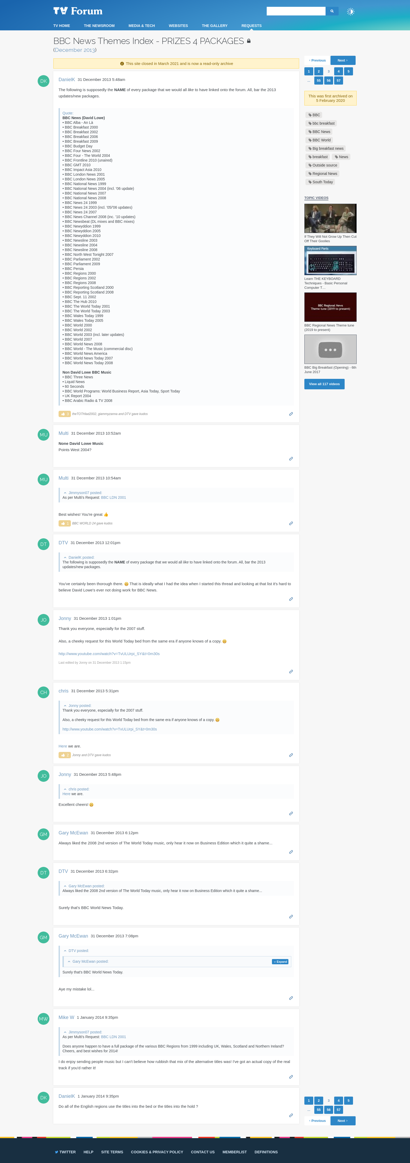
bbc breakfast (324, 123)
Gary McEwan (73, 832)
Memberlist (235, 1152)
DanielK (67, 79)
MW (43, 1019)
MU (44, 434)
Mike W (66, 1017)
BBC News (322, 132)
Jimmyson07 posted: (85, 493)
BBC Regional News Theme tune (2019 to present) (329, 327)
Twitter (65, 1152)
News (343, 157)
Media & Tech (142, 26)
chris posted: (79, 789)
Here (63, 746)
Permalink (291, 413)
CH (43, 692)
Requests (252, 26)
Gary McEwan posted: (87, 886)
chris (64, 691)
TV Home (61, 26)
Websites (178, 26)
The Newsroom (99, 26)
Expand (282, 961)
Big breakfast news (328, 148)
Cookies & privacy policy (157, 1152)
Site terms (112, 1152)
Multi (64, 433)
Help (88, 1152)
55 (319, 80)
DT (43, 544)
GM (43, 834)
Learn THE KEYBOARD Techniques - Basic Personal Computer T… (325, 283)
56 (329, 80)
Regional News (325, 173)
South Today (323, 182)
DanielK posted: (81, 557)
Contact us (203, 1152)
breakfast (320, 157)
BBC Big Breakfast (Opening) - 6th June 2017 (330, 369)
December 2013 (75, 50)
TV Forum (86, 10)
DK (43, 81)
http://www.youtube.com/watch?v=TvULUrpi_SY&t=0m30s (109, 653)
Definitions (266, 1152)
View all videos (324, 384)
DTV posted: (79, 951)
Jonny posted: (80, 706)
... (309, 80)
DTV (63, 542)
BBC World (322, 140)
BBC (316, 115)
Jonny (65, 618)
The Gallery (214, 26)
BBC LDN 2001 (113, 497)
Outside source (325, 165)
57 (338, 80)
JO (44, 620)
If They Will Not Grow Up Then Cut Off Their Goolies (330, 239)
